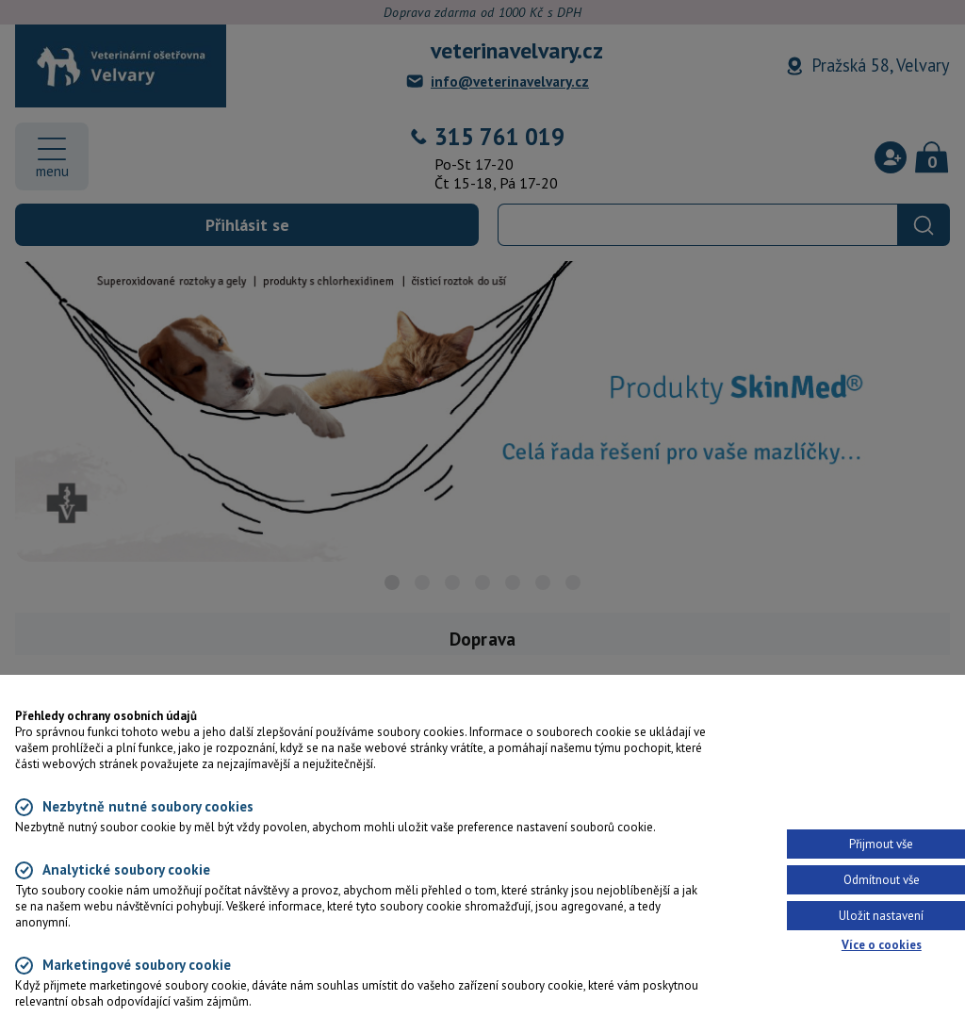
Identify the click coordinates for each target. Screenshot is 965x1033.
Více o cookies (882, 945)
